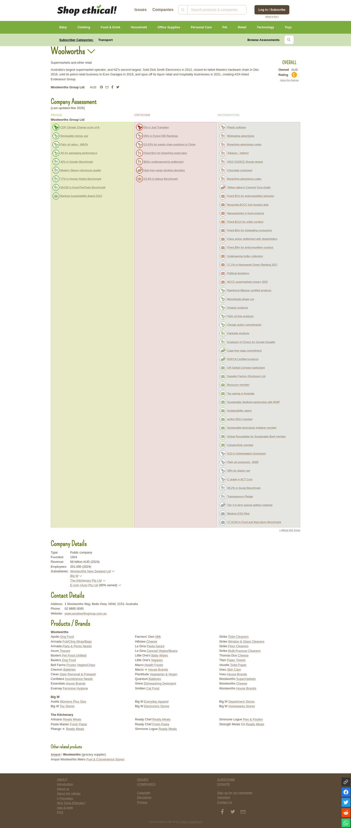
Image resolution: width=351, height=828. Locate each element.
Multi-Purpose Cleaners (244, 651)
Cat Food (152, 688)
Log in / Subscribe (271, 9)
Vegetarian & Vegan (163, 674)
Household (139, 27)
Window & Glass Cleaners (246, 641)
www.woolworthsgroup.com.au (86, 613)
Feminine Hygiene (75, 688)
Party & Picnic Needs (77, 646)
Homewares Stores (241, 706)
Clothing (84, 27)
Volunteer (223, 797)
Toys (288, 27)
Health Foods (154, 665)
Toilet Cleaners (238, 636)
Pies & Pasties (253, 719)
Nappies (157, 660)
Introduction (65, 784)
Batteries (69, 669)
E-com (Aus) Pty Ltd (84, 585)
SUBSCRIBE (226, 779)
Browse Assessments (263, 40)
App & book (65, 807)
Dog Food (67, 636)
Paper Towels (236, 660)
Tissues (65, 651)
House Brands (76, 683)
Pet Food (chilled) (74, 655)
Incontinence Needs (79, 679)
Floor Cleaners (238, 646)
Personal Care (201, 27)
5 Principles (65, 798)
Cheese (151, 641)
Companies (162, 10)
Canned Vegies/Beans (162, 651)
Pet (224, 27)
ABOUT (62, 779)
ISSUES (142, 779)
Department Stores (241, 701)
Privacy (142, 802)
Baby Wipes (159, 655)
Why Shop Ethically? (71, 803)
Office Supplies (168, 27)
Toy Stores (67, 706)
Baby (63, 27)
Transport (105, 40)
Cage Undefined (191, 822)
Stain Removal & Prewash (78, 674)
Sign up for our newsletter (235, 793)
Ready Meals (72, 719)
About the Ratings (289, 80)
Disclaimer (144, 797)
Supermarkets (246, 679)
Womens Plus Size (73, 701)
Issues (141, 10)
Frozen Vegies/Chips (81, 665)
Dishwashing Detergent (160, 683)
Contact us (224, 802)
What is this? (272, 16)
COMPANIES (146, 784)
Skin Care (234, 669)
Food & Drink (110, 27)
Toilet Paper (238, 665)
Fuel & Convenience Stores (105, 759)
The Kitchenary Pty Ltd (86, 580)
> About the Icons (289, 530)
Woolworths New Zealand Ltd (90, 571)
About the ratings (69, 793)
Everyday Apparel (156, 701)
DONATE (223, 784)
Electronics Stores (156, 706)
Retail (242, 27)
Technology (265, 27)
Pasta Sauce (156, 646)
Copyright (143, 793)
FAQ (60, 812)
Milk (158, 636)
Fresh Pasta (78, 724)
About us (63, 789)
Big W (74, 576)
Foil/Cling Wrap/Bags (77, 641)
